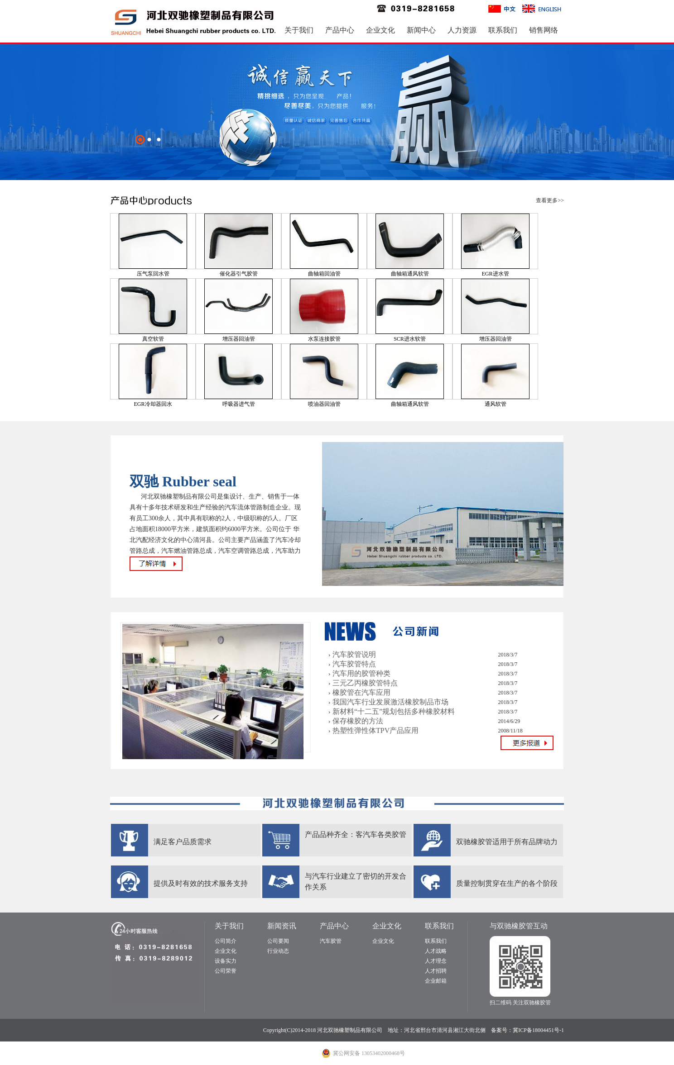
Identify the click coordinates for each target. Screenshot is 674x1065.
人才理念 (436, 961)
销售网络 (543, 30)
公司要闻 (278, 941)
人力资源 (462, 30)
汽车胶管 (331, 941)
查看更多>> (550, 200)
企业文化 (380, 30)
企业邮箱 (436, 981)
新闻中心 (421, 30)
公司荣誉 (225, 971)
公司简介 (225, 941)
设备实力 (225, 961)
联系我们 (502, 30)
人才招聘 (436, 971)
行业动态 (278, 951)
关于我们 (298, 30)
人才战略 (436, 951)
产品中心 (339, 30)
